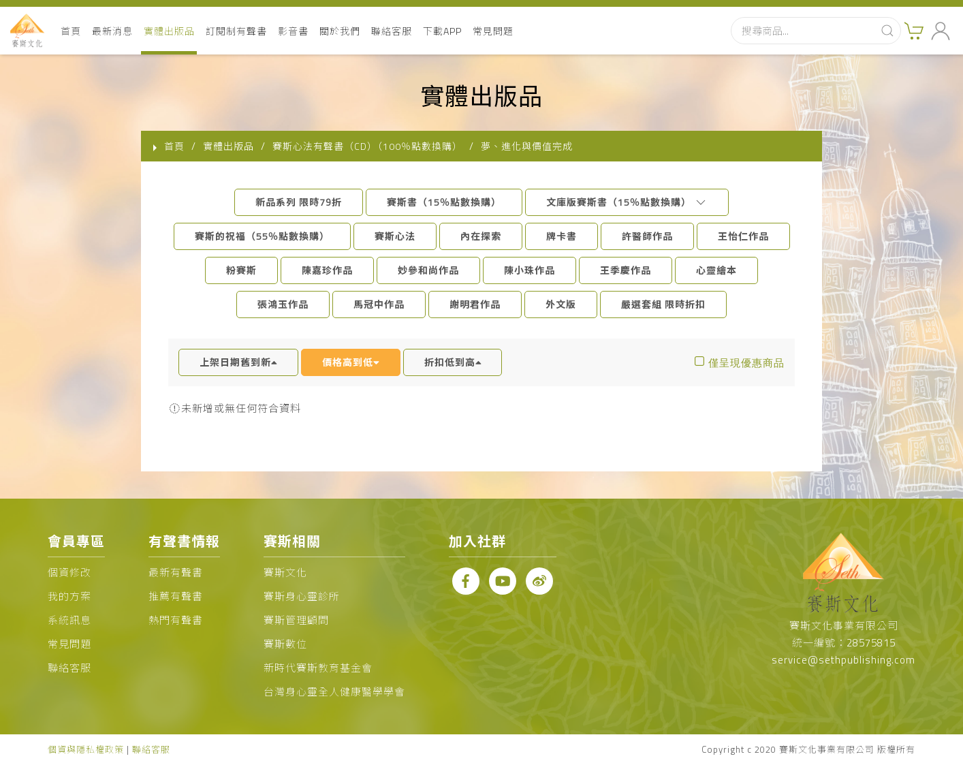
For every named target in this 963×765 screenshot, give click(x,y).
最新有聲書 (175, 572)
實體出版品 (169, 31)
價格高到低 (350, 362)
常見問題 (493, 31)
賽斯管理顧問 (296, 620)
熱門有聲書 (175, 620)
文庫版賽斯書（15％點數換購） (627, 202)
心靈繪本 (716, 270)
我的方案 (69, 596)
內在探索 (480, 236)
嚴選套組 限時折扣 (663, 304)
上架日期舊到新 (238, 362)
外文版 (561, 304)
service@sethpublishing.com (843, 660)
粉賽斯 (241, 270)
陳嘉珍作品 (327, 270)
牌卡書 (561, 236)
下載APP (442, 31)
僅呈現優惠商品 (746, 363)
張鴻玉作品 (283, 304)
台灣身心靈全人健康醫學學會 (334, 692)
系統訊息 (69, 620)
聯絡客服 (391, 31)
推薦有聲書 (175, 596)
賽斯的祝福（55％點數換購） (262, 236)
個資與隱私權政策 (86, 749)
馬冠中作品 (379, 304)
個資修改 (69, 572)
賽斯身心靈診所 (302, 596)
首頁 (71, 31)
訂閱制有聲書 (236, 31)
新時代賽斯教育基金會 (318, 668)
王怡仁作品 (743, 236)
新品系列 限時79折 (298, 202)
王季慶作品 (625, 270)
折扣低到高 (453, 362)
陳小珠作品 (529, 270)
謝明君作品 (475, 304)
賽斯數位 (285, 644)
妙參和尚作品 (428, 270)
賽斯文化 (285, 572)
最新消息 (112, 31)
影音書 (293, 31)
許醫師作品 (647, 236)
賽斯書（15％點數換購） (444, 202)
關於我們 (339, 31)
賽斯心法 (395, 236)
